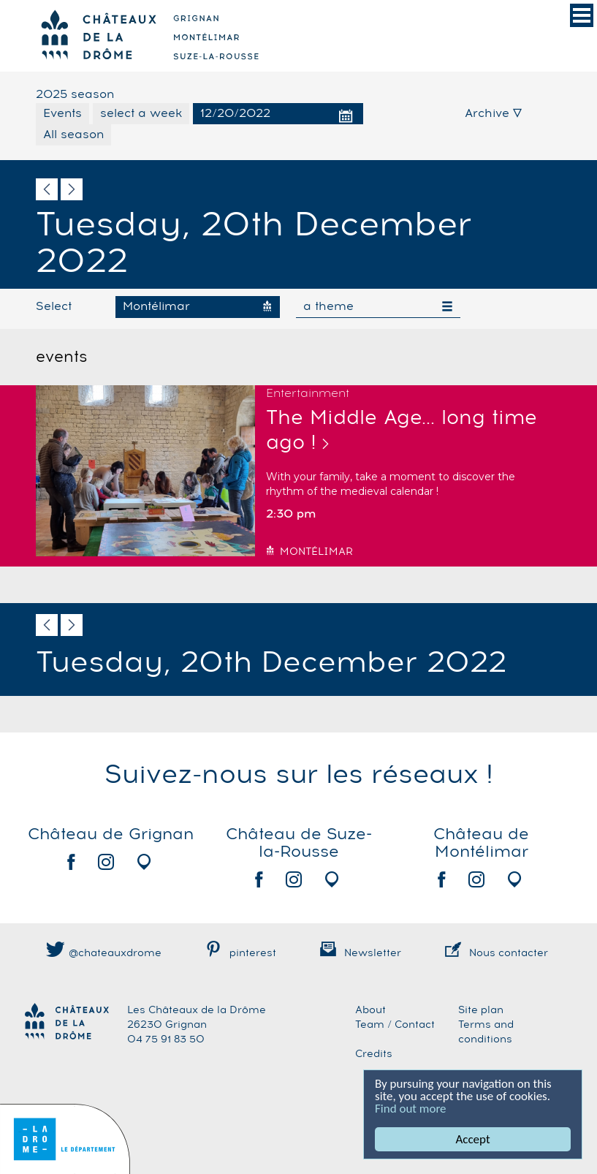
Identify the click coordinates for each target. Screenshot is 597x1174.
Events (62, 113)
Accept (472, 1139)
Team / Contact (395, 1025)
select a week (141, 113)
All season (73, 134)
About (370, 1010)
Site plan (480, 1010)
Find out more (410, 1108)
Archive (493, 113)
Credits (373, 1054)
